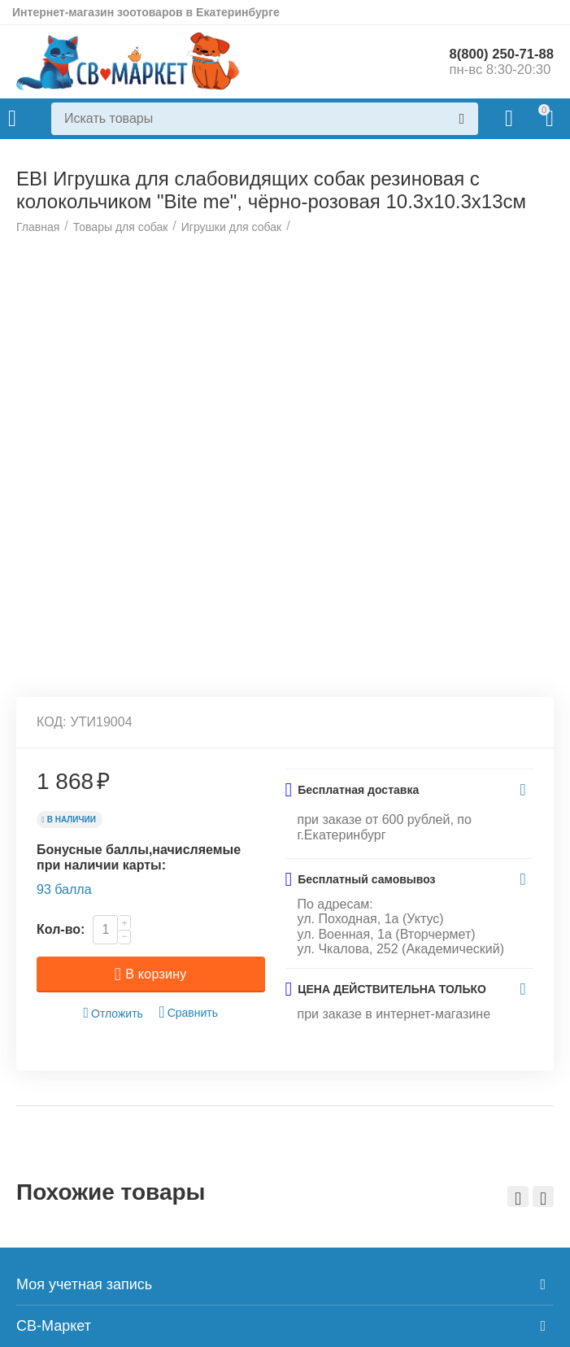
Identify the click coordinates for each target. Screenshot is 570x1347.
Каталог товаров (12, 118)
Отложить (113, 1246)
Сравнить (188, 1245)
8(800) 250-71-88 (497, 54)
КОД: (52, 955)
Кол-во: (61, 1162)
